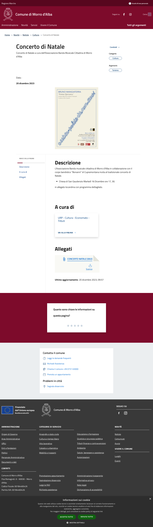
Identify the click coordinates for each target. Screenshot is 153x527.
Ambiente (81, 448)
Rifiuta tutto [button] (87, 517)
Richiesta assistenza (48, 489)
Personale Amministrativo (13, 457)
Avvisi (117, 443)
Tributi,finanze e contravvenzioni (91, 443)
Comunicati (120, 438)
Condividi (115, 47)
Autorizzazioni (83, 457)
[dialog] (76, 511)
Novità (16, 34)
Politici (4, 452)
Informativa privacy (85, 480)
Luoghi (118, 456)
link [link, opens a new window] (101, 511)
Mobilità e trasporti (47, 452)
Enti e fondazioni (9, 448)
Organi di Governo (9, 434)
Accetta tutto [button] (66, 517)
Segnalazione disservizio (50, 480)
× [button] (150, 499)
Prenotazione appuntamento (51, 475)
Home (7, 34)
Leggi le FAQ (44, 485)
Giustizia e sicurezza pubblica (90, 438)
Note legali (82, 485)
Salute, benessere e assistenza (90, 452)
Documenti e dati (9, 462)
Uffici (4, 443)
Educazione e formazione (88, 434)
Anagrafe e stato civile (49, 434)
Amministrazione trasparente (90, 475)
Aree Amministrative (11, 438)
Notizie (26, 34)
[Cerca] (148, 14)
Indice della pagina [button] (26, 158)
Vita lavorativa (45, 443)
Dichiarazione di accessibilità (89, 489)
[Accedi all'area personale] (138, 3)
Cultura (36, 34)
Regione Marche (9, 3)
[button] (76, 522)
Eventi (117, 460)
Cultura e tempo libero (49, 438)
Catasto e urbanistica (48, 448)
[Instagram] (125, 14)
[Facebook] (118, 14)
